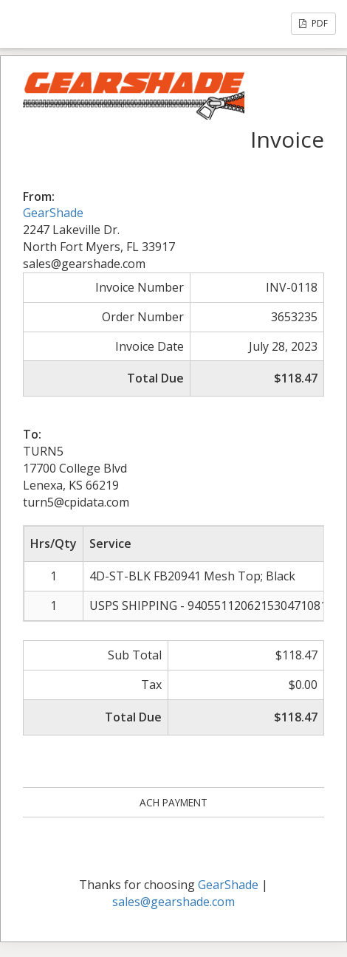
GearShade (53, 213)
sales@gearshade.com (173, 901)
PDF (313, 23)
